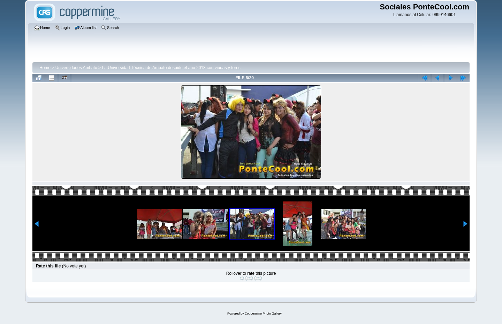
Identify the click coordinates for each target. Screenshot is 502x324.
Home (45, 67)
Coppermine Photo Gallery (263, 313)
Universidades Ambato (76, 67)
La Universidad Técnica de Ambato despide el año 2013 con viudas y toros (171, 67)
